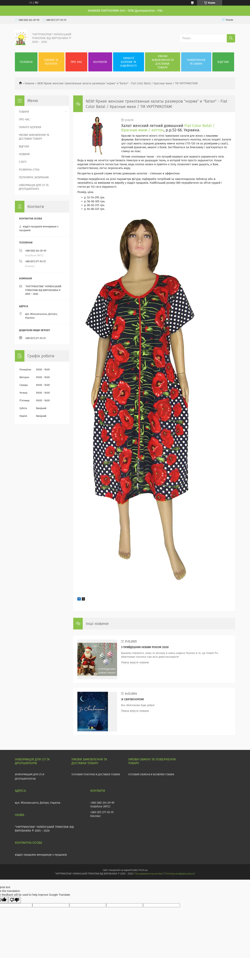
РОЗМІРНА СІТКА (29, 169)
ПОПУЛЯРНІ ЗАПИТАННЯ (34, 177)
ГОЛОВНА (26, 62)
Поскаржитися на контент (149, 873)
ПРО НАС (76, 62)
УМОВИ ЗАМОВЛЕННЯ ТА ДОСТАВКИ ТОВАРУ (163, 62)
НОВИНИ (24, 154)
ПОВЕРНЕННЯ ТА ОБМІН (196, 61)
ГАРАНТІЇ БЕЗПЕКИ (30, 127)
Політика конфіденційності (180, 873)
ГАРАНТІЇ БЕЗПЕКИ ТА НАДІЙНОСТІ (128, 62)
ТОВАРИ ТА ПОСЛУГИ (51, 61)
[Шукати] (231, 38)
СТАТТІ (23, 162)
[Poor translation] (14, 900)
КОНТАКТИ (100, 62)
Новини (29, 83)
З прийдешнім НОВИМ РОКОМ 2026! (145, 647)
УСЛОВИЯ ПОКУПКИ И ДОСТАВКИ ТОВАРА (95, 774)
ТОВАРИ (24, 111)
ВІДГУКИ (223, 62)
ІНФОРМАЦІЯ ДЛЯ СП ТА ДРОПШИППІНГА (34, 187)
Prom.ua (143, 870)
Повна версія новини (135, 662)
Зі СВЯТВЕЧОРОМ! (132, 699)
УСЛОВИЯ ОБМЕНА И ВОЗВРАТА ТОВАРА (151, 774)
